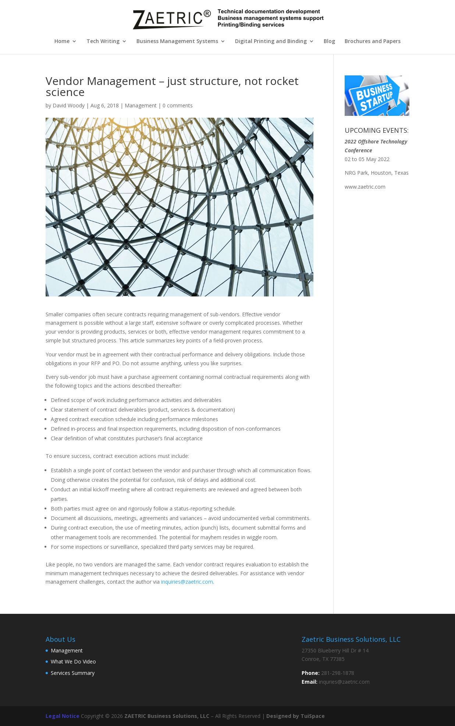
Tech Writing (103, 42)
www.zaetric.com (365, 186)
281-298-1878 (337, 672)
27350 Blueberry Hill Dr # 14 (335, 650)
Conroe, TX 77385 (323, 658)
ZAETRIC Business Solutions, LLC (166, 715)
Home (62, 42)
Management (141, 105)
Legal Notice (62, 715)
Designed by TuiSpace (295, 715)
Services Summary (73, 672)
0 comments (178, 105)
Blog (329, 42)
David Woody (69, 105)
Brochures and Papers (373, 42)
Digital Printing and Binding (271, 42)
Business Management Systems (177, 42)
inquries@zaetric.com (344, 681)
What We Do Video (73, 661)
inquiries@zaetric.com (187, 581)
